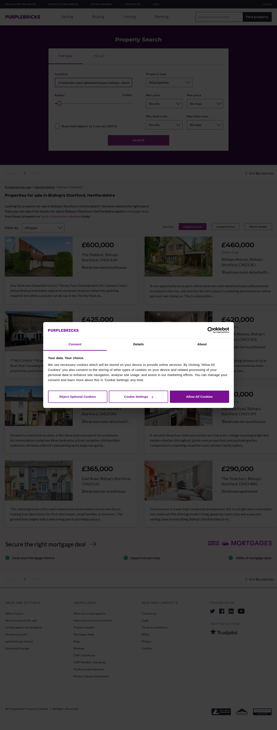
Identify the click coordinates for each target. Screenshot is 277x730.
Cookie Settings (138, 396)
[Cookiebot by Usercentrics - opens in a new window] (210, 330)
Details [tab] (138, 344)
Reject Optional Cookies (77, 396)
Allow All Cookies (199, 396)
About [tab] (202, 344)
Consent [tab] (75, 344)
